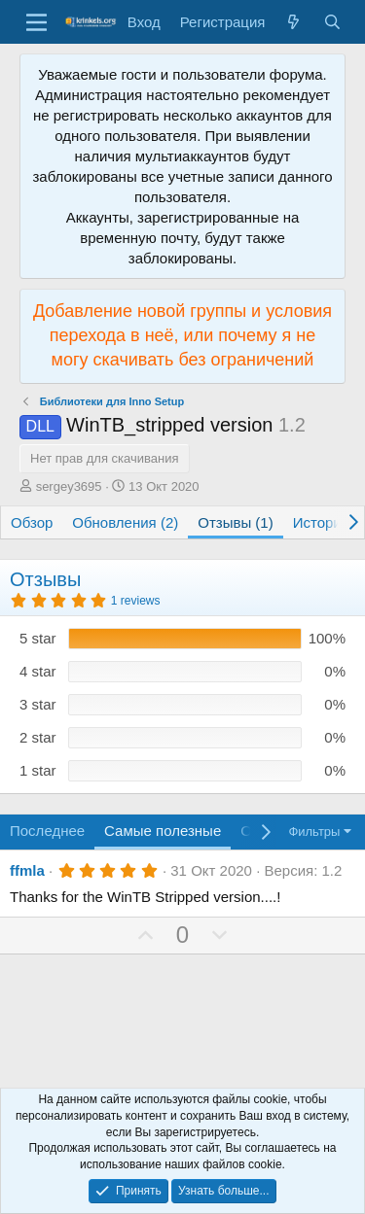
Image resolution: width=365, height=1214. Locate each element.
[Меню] (36, 22)
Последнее (47, 830)
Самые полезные (162, 830)
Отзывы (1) (235, 522)
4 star (37, 671)
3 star (37, 704)
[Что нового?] (293, 22)
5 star (37, 638)
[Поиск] (332, 22)
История (321, 522)
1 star (37, 770)
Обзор (32, 522)
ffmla (27, 870)
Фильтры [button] (314, 831)
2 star (37, 737)
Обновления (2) (125, 522)
